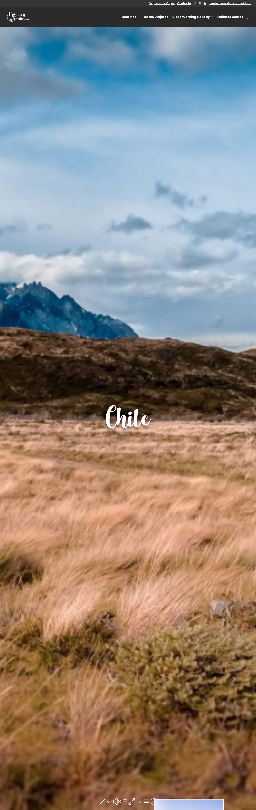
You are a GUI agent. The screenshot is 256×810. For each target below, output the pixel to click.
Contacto (184, 3)
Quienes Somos (230, 17)
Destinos (129, 17)
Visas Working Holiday (191, 17)
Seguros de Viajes (162, 3)
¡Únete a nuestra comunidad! (230, 3)
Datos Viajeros (156, 17)
